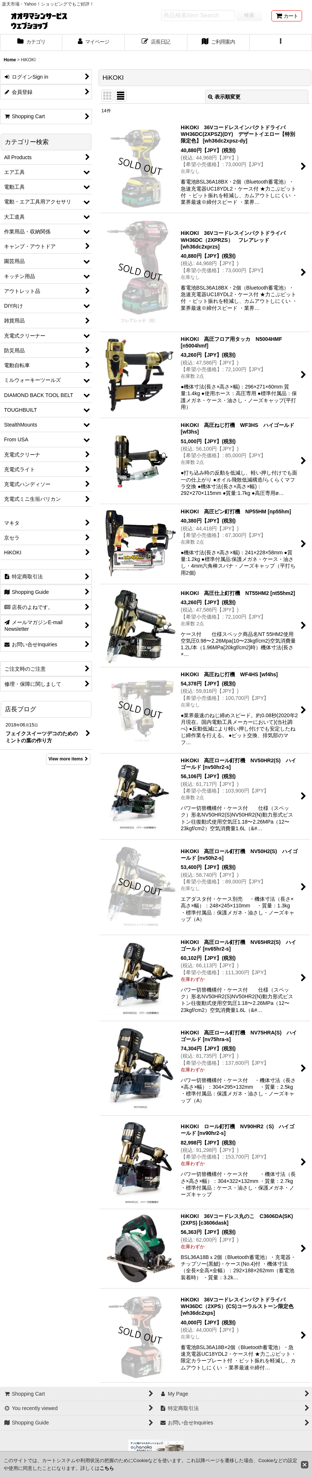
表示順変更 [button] (224, 97)
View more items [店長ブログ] (68, 759)
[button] (281, 42)
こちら (107, 1468)
